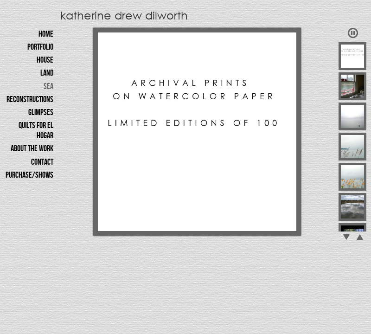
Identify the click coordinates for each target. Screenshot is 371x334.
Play (353, 33)
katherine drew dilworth (124, 15)
